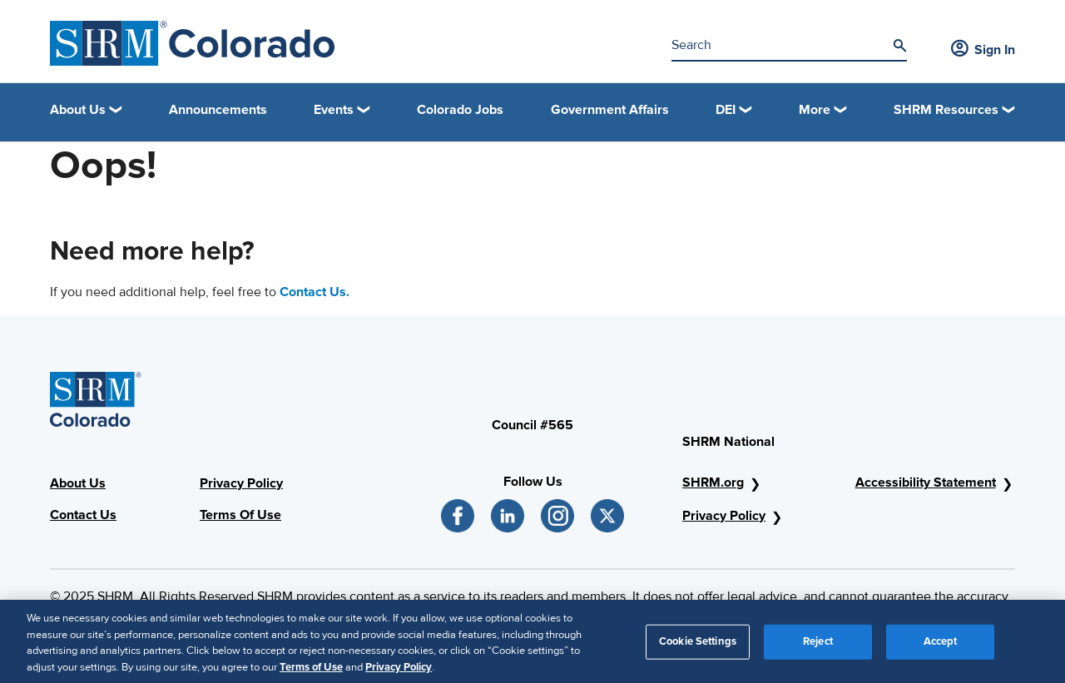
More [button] (814, 109)
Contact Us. (314, 292)
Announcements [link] (218, 109)
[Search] (899, 46)
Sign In (983, 50)
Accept (941, 646)
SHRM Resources (946, 109)
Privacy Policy (241, 483)
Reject (818, 646)
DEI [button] (726, 109)
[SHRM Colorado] (192, 43)
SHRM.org (713, 482)
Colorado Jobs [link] (460, 109)
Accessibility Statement (925, 482)
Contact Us (83, 515)
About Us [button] (78, 109)
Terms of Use (311, 672)
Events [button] (334, 109)
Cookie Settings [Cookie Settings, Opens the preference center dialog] (697, 646)
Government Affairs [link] (610, 109)
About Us (78, 483)
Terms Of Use (240, 515)
